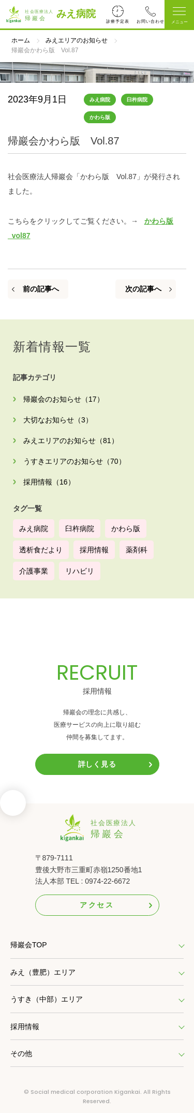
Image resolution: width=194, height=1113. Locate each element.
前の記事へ (41, 289)
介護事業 (33, 571)
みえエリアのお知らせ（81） (70, 440)
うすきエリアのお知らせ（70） (74, 461)
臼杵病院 (137, 99)
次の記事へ (143, 289)
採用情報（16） (49, 482)
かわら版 (99, 117)
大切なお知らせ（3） (58, 420)
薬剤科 (136, 550)
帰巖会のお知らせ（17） (63, 399)
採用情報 (94, 550)
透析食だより (41, 550)
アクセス (97, 905)
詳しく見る (97, 764)
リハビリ (79, 571)
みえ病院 (76, 13)
